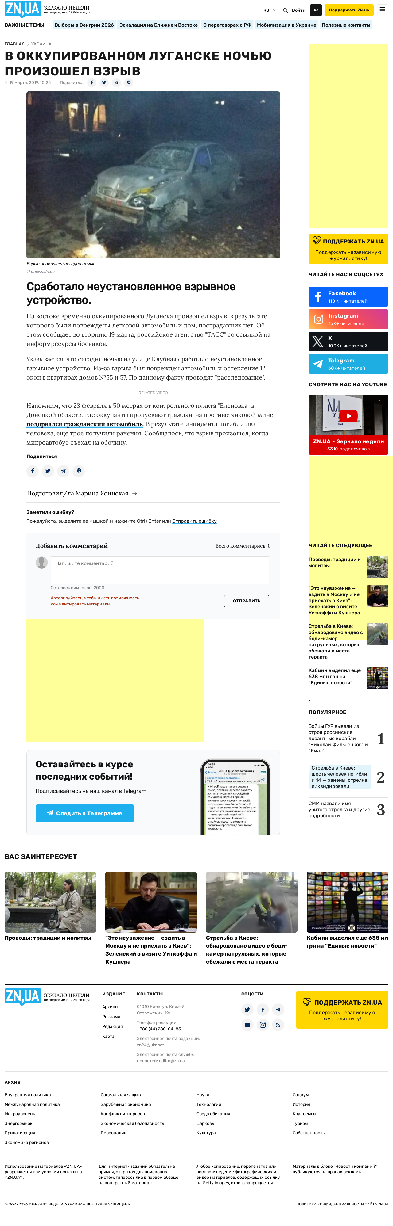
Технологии (208, 1104)
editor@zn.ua (172, 1061)
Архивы (110, 1007)
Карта (108, 1036)
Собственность (309, 1133)
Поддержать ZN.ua (349, 10)
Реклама (111, 1016)
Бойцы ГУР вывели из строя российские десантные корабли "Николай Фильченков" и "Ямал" (338, 738)
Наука (202, 1095)
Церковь (205, 1123)
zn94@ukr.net (150, 1045)
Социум (301, 1095)
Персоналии (114, 1133)
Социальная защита (121, 1095)
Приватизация (20, 1133)
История (301, 1104)
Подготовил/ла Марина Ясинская (77, 493)
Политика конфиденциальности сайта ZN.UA (342, 1204)
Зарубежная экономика (126, 1104)
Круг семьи (304, 1114)
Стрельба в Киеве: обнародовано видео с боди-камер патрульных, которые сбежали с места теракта (336, 641)
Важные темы (25, 25)
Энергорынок (19, 1123)
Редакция (112, 1026)
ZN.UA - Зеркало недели (348, 441)
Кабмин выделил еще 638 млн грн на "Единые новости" (335, 676)
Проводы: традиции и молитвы (48, 937)
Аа (316, 10)
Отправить (247, 601)
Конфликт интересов (123, 1114)
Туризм (300, 1123)
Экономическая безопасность (132, 1123)
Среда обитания (213, 1114)
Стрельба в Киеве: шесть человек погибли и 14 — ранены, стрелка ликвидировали (339, 777)
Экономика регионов (27, 1142)
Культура (206, 1133)
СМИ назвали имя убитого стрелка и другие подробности (339, 809)
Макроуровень (20, 1114)
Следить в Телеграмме (84, 813)
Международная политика (32, 1104)
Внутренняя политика (28, 1095)
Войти (298, 10)
